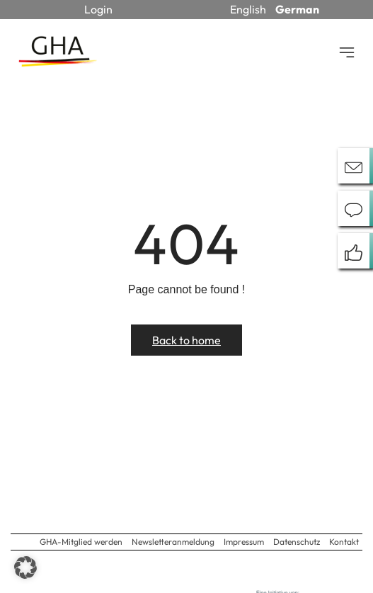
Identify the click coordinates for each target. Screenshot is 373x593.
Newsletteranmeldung (173, 541)
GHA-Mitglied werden (81, 541)
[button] (25, 567)
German (297, 9)
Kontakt (344, 541)
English (248, 9)
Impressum (244, 541)
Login (98, 9)
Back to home (186, 340)
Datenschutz (296, 541)
